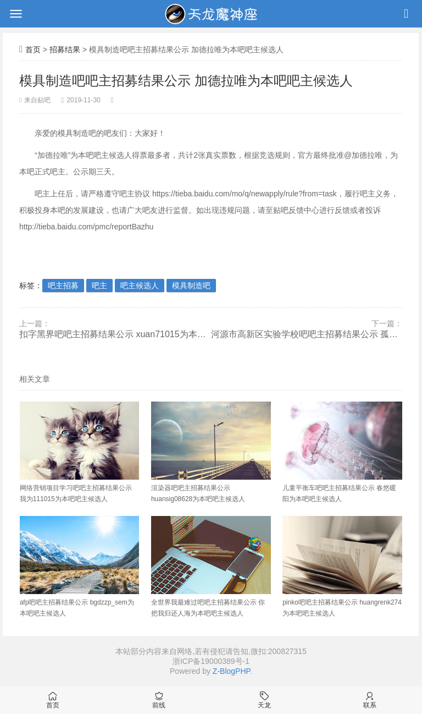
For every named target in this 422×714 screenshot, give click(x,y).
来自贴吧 (37, 100)
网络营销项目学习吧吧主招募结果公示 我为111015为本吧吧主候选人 (80, 452)
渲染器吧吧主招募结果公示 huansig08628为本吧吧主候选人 (211, 452)
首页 (33, 49)
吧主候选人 (139, 285)
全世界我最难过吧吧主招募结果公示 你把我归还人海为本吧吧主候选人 (211, 566)
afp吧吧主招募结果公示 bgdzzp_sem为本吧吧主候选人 (80, 566)
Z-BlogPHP (231, 671)
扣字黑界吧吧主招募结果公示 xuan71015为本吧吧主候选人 (115, 334)
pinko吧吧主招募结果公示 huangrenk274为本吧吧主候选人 (342, 566)
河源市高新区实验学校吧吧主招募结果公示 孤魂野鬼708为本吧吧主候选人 (307, 334)
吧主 (99, 285)
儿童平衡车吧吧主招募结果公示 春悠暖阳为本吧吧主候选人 (342, 452)
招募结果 (64, 49)
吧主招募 (63, 285)
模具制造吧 (191, 285)
